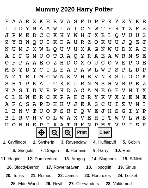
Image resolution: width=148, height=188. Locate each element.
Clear (105, 132)
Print (82, 132)
